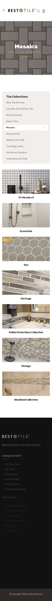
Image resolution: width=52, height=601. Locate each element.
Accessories (13, 133)
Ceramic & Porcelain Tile (19, 108)
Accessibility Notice (15, 490)
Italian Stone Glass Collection (26, 332)
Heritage (26, 298)
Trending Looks (14, 146)
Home (11, 52)
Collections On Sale (16, 158)
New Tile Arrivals (15, 102)
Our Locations (12, 480)
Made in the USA (15, 140)
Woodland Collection (26, 399)
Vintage (26, 366)
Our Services (11, 475)
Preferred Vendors (16, 152)
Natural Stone (14, 115)
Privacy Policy (12, 485)
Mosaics (10, 127)
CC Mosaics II (26, 197)
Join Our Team (12, 465)
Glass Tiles (12, 121)
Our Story (10, 470)
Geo (26, 264)
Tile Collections (30, 52)
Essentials (26, 231)
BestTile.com (36, 594)
